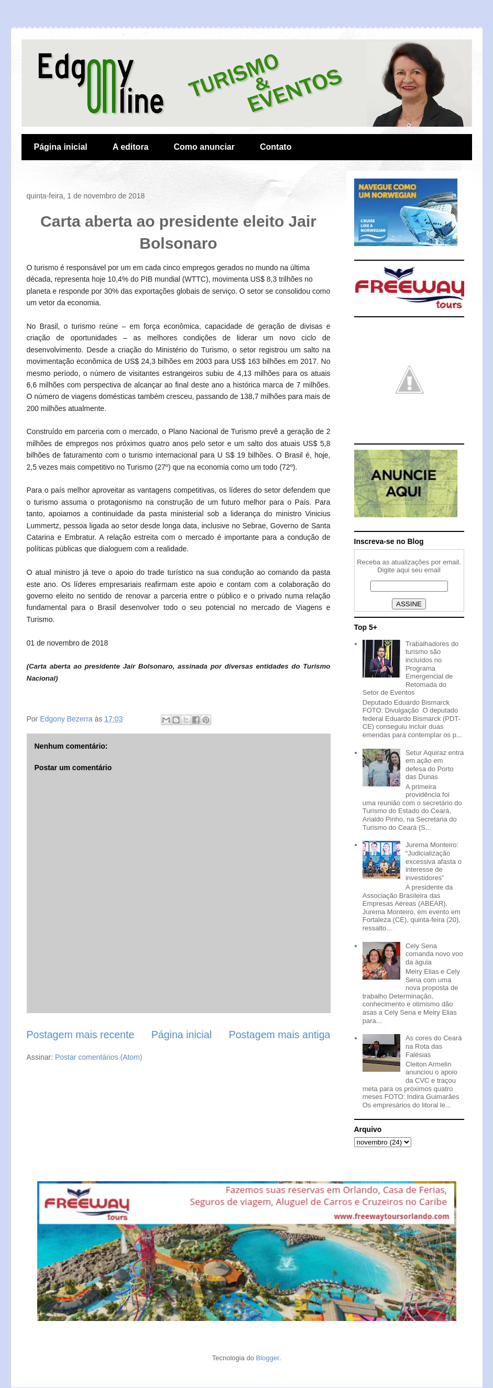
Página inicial (60, 146)
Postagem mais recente (81, 1034)
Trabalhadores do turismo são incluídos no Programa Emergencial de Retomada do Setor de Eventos (411, 668)
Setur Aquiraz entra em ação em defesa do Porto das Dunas (435, 765)
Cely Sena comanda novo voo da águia (434, 954)
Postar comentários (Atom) (99, 1057)
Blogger (267, 1358)
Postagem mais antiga (280, 1034)
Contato (275, 146)
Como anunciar (204, 146)
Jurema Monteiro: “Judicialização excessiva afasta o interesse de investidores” (434, 861)
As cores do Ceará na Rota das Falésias (434, 1046)
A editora (131, 146)
